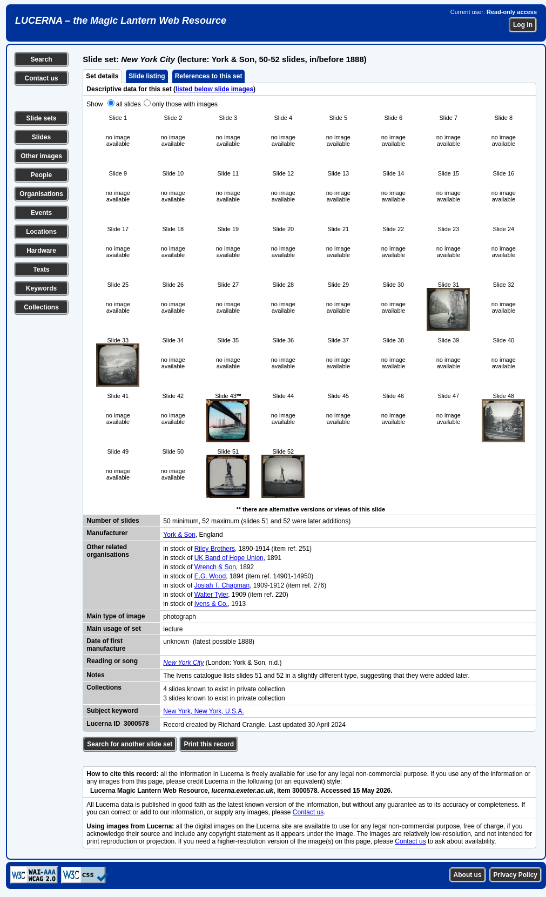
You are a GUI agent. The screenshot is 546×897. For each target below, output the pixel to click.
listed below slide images (214, 89)
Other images (41, 156)
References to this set (208, 76)
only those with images (185, 104)
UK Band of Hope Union (229, 558)
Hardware (41, 250)
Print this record (209, 744)
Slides (41, 137)
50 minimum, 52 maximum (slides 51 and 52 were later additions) (256, 521)
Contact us (41, 78)
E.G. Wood (210, 576)
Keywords (41, 288)
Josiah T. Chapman (222, 585)
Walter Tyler (211, 594)
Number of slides (112, 520)
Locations (41, 231)
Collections (41, 307)
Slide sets (41, 118)
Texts (41, 269)
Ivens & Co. (211, 604)
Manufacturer (106, 533)
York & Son (179, 534)
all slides (128, 104)
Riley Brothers (214, 548)
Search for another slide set (129, 744)
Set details (102, 76)
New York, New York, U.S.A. (203, 711)
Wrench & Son (215, 567)
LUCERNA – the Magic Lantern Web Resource (120, 20)
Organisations (41, 194)
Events (41, 213)
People (41, 175)
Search (41, 59)
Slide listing (147, 76)
